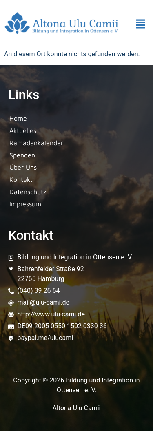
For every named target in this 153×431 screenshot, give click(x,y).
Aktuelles (22, 130)
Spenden (22, 155)
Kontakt (21, 179)
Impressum (25, 204)
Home (18, 118)
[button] (141, 25)
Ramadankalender (36, 142)
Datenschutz (27, 191)
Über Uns (23, 167)
